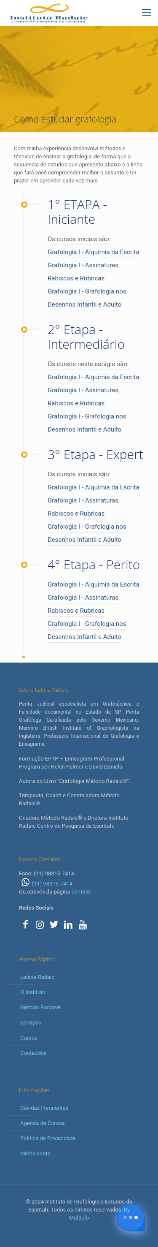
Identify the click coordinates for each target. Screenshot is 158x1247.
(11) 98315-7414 (45, 883)
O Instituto (33, 992)
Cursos (28, 1038)
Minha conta (35, 1153)
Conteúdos (33, 1053)
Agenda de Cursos (42, 1123)
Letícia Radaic (37, 977)
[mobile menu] (146, 12)
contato (81, 891)
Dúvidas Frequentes (44, 1108)
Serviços (30, 1022)
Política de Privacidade (48, 1138)
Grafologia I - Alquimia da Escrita (93, 252)
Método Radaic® (40, 1007)
